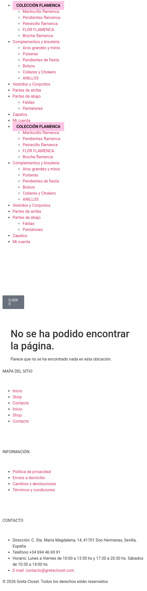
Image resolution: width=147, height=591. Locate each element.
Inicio (17, 391)
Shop (17, 397)
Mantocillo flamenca (41, 11)
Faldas (28, 102)
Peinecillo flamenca (40, 23)
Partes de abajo (27, 96)
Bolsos (29, 66)
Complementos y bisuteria (36, 41)
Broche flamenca (38, 35)
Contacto (21, 403)
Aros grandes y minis (41, 47)
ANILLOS (31, 78)
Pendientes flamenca (41, 17)
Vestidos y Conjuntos (31, 84)
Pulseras (30, 54)
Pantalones (33, 108)
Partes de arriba (27, 90)
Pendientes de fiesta (41, 60)
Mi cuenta (21, 120)
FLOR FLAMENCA (38, 29)
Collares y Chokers (39, 72)
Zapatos (20, 114)
